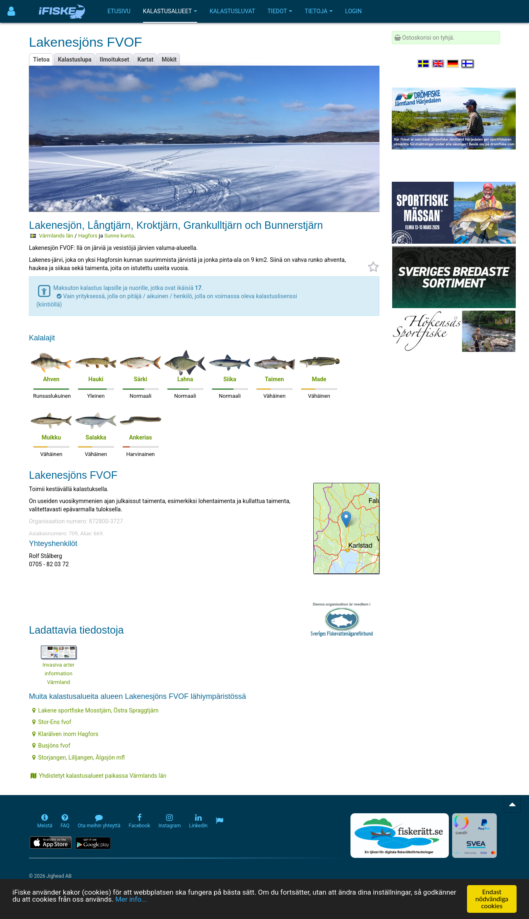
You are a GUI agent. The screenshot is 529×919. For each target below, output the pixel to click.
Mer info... (131, 899)
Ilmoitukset (114, 59)
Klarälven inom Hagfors (65, 734)
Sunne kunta (119, 236)
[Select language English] (438, 63)
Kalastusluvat (232, 11)
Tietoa (41, 59)
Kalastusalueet (170, 11)
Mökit (169, 59)
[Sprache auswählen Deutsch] (453, 63)
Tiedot (279, 11)
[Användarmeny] (11, 11)
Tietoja (319, 11)
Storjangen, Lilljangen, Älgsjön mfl (78, 757)
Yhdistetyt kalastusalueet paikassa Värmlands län (99, 775)
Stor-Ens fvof (51, 722)
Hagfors (88, 236)
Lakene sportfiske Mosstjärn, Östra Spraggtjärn (95, 710)
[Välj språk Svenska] (424, 63)
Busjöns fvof (51, 745)
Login (353, 11)
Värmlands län (56, 236)
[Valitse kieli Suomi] (467, 63)
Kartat (145, 59)
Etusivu (119, 11)
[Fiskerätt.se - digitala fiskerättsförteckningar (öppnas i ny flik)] (399, 835)
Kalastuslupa (74, 59)
